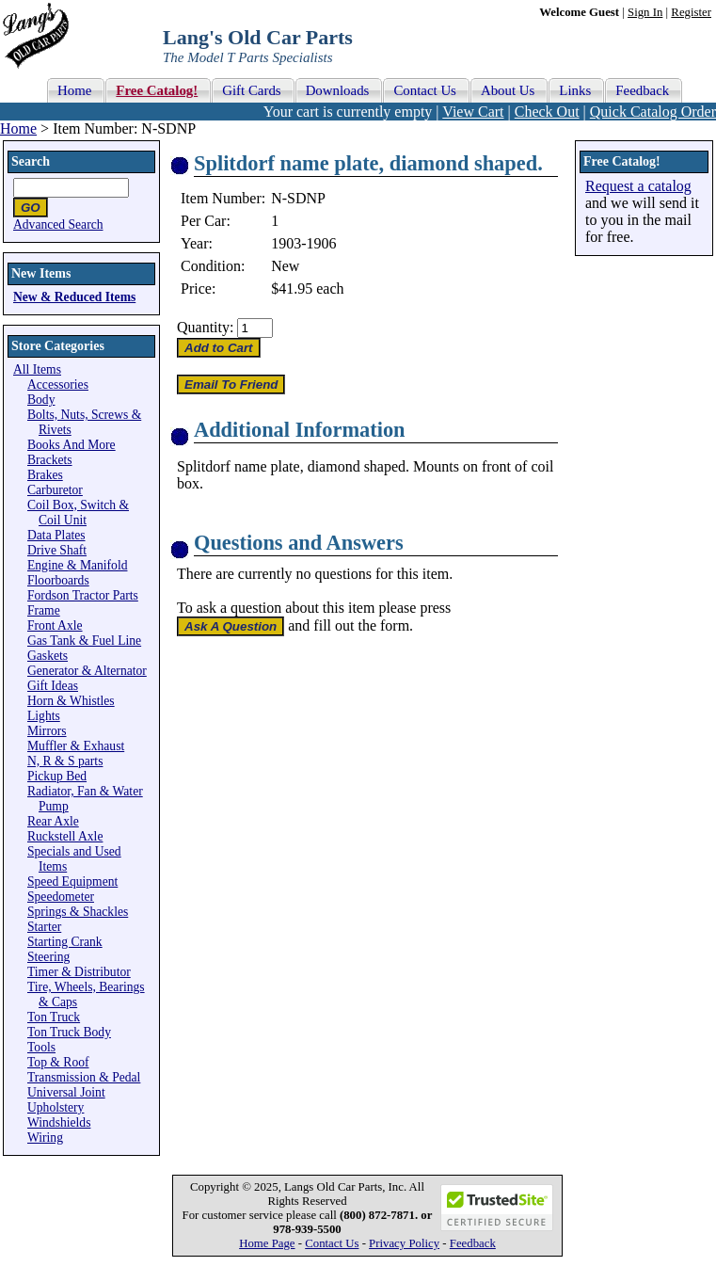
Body (41, 400)
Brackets (49, 460)
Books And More (71, 445)
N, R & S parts (65, 761)
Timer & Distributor (79, 972)
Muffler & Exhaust (75, 746)
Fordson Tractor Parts (82, 595)
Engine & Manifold (77, 565)
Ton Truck (53, 1017)
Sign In (645, 12)
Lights (43, 716)
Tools (41, 1047)
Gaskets (47, 656)
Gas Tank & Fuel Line (84, 640)
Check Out (547, 112)
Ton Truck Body (69, 1032)
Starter (44, 927)
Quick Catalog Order (653, 112)
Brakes (45, 475)
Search (30, 161)
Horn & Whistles (71, 701)
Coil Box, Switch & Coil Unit (78, 512)
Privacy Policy (404, 1243)
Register (691, 12)
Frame (43, 610)
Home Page (266, 1243)
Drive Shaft (57, 550)
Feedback (473, 1243)
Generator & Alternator (87, 671)
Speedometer (60, 896)
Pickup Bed (57, 776)
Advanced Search (58, 224)
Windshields (58, 1122)
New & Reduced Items (74, 297)
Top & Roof (58, 1062)
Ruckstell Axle (65, 836)
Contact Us (331, 1243)
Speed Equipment (72, 881)
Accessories (57, 384)
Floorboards (58, 580)
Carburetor (55, 490)
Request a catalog (638, 186)
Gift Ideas (52, 686)
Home (18, 128)
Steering (48, 957)
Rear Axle (53, 821)
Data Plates (56, 535)
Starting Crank (65, 942)
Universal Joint (66, 1092)
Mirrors (47, 731)
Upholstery (55, 1107)
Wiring (45, 1137)
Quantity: (205, 327)
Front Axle (55, 625)
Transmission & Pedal (83, 1077)
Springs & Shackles (77, 912)
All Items (37, 369)
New (285, 266)
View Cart (472, 112)
